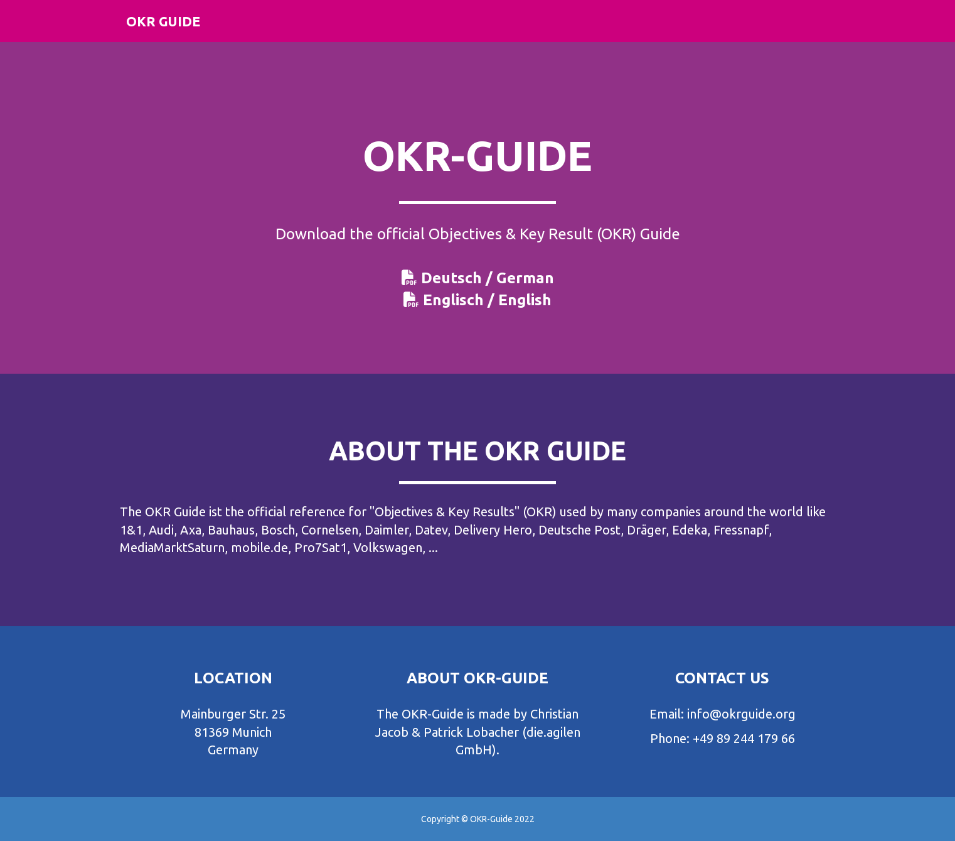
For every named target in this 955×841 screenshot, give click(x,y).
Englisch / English (487, 299)
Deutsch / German (487, 277)
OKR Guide (167, 31)
